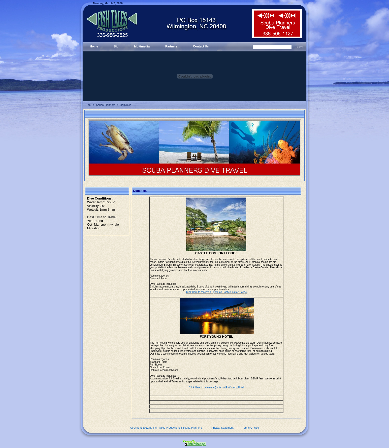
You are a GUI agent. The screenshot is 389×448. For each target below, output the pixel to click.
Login (290, 3)
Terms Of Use (250, 427)
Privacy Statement (222, 427)
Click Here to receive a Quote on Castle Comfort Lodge (216, 292)
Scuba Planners (105, 104)
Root (88, 104)
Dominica (125, 104)
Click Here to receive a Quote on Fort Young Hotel (216, 387)
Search (299, 47)
